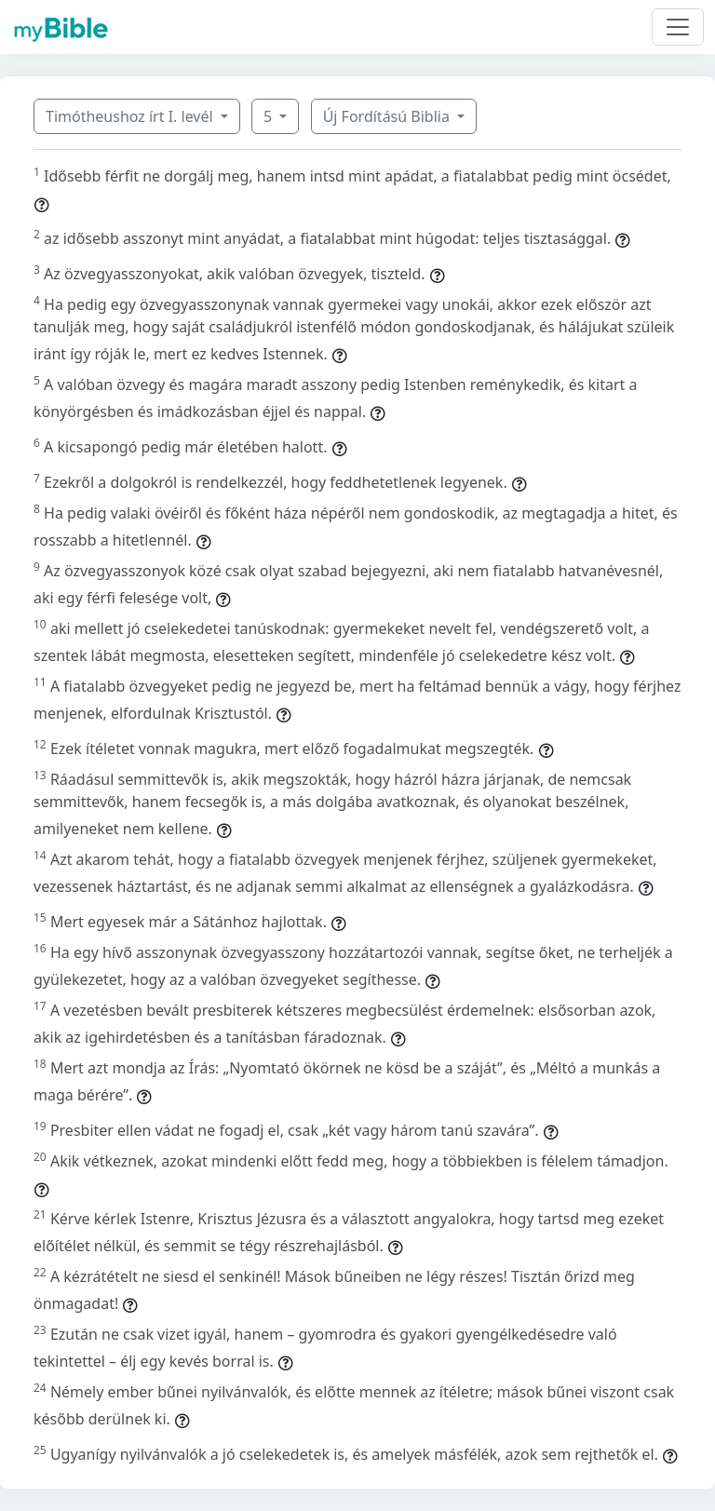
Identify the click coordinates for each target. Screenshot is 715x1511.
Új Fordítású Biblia (388, 116)
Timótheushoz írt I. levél (131, 116)
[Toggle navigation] (678, 27)
